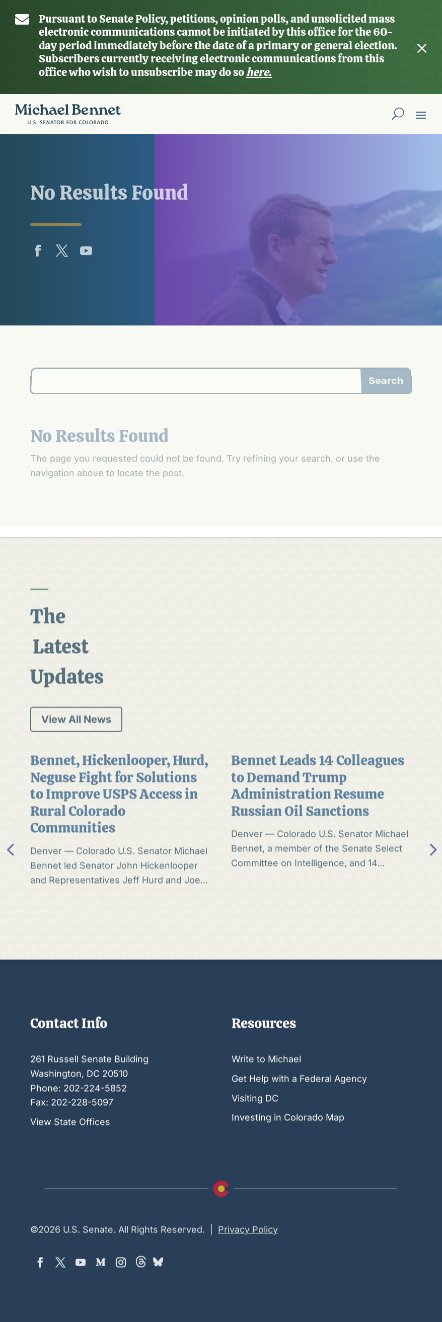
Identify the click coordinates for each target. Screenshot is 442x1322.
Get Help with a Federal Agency (299, 1108)
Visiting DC (255, 1127)
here (257, 58)
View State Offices (70, 1152)
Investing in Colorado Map (288, 1147)
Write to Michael (266, 1089)
